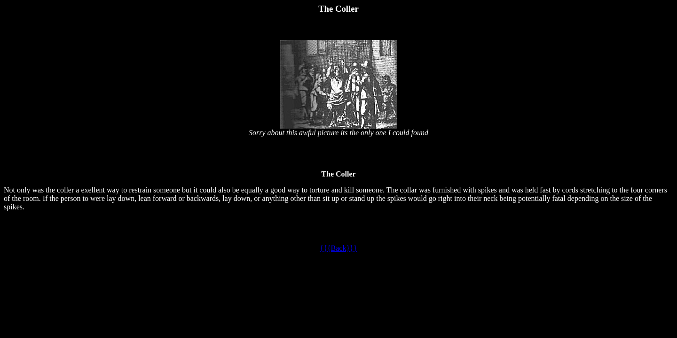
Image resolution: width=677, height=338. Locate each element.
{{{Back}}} (338, 248)
